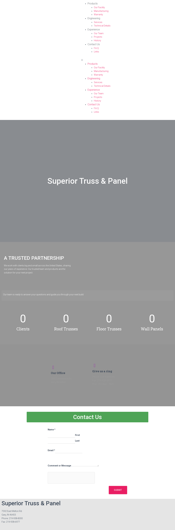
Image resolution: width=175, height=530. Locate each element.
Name (51, 429)
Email (51, 450)
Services (98, 22)
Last (77, 440)
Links (96, 51)
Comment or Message (59, 465)
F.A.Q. (96, 48)
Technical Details (102, 25)
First (77, 435)
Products (93, 3)
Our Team (99, 33)
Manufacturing (101, 11)
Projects (98, 37)
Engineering (94, 18)
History (97, 40)
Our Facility (99, 7)
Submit (118, 490)
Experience (94, 29)
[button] (127, 60)
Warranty (98, 14)
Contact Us (94, 44)
